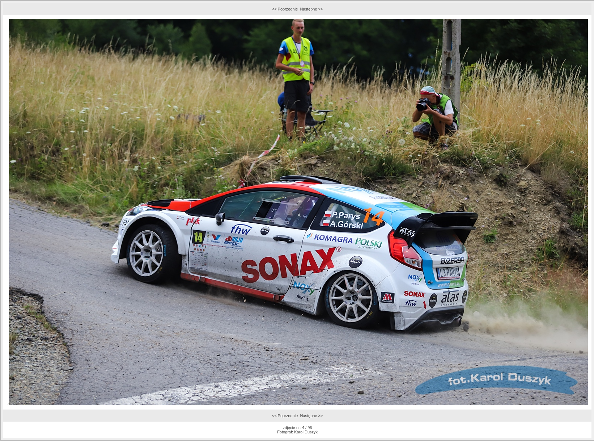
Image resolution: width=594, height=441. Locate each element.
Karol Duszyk (306, 432)
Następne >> (311, 9)
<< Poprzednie (285, 9)
